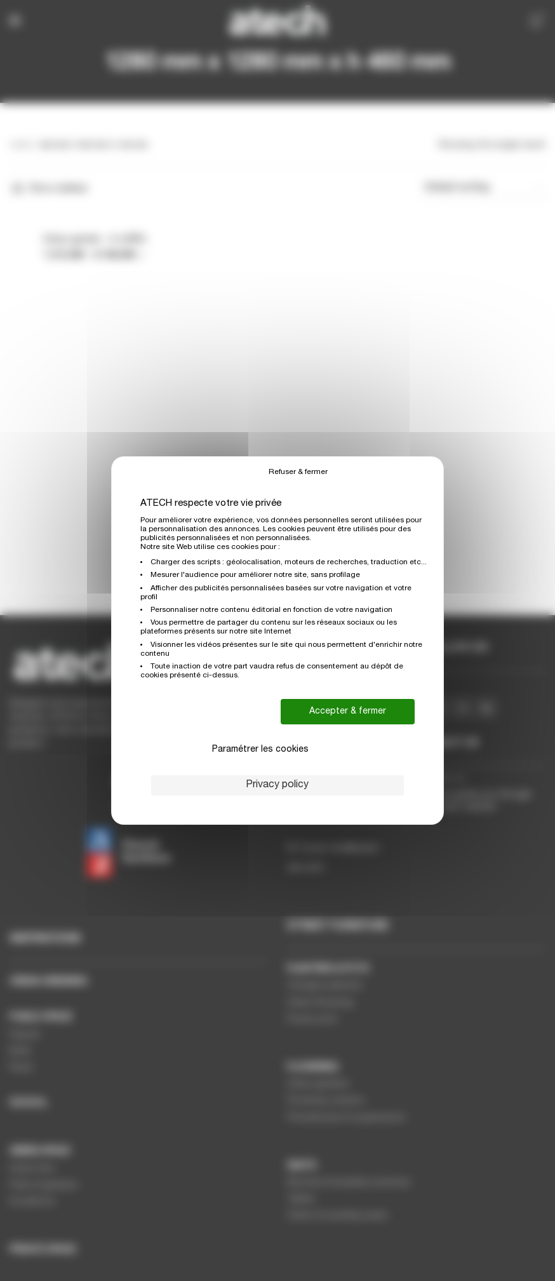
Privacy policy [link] (277, 785)
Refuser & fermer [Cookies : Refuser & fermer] (298, 472)
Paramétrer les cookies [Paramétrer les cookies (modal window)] (260, 749)
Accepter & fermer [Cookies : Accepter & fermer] (347, 711)
